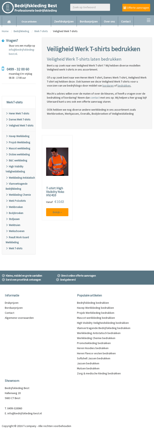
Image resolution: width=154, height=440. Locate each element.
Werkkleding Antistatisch (20, 177)
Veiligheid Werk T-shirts (19, 125)
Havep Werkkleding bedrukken (95, 308)
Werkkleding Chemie (18, 195)
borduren (108, 85)
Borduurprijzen (89, 21)
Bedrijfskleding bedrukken (93, 303)
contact (95, 97)
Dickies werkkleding (18, 154)
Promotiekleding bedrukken (94, 343)
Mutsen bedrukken (88, 368)
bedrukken (124, 85)
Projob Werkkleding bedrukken (95, 313)
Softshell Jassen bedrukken (93, 358)
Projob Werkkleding (18, 142)
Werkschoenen (15, 231)
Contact (126, 21)
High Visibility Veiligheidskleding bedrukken (103, 323)
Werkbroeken (14, 207)
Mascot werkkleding (18, 148)
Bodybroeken (14, 213)
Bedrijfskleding (21, 31)
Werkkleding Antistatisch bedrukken (99, 333)
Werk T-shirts (41, 31)
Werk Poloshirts (16, 201)
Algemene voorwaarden (19, 318)
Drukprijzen (11, 303)
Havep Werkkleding (17, 136)
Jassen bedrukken (88, 363)
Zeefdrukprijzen (64, 21)
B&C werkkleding (16, 160)
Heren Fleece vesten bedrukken (96, 353)
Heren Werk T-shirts (17, 113)
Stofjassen (13, 219)
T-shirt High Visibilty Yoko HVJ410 (55, 191)
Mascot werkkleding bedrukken (96, 318)
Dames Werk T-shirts (18, 119)
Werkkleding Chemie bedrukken (96, 338)
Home (5, 31)
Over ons (109, 21)
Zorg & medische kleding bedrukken (99, 373)
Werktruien (13, 225)
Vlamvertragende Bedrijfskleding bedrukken (103, 328)
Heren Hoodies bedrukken (92, 348)
